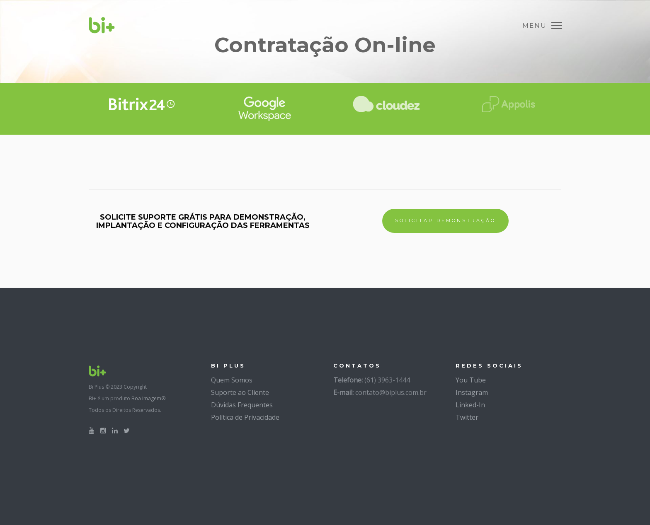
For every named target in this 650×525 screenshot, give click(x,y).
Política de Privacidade (245, 417)
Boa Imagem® (148, 398)
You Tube (471, 380)
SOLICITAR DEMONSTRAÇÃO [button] (445, 220)
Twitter (467, 417)
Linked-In (470, 404)
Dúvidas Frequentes (242, 404)
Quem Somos (231, 380)
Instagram (472, 392)
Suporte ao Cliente (240, 392)
